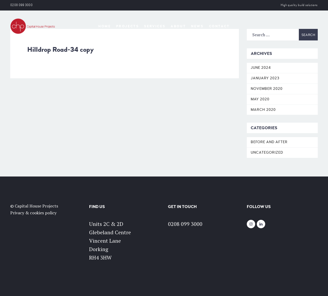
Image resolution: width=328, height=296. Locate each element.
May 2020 (260, 99)
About (178, 26)
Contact (219, 26)
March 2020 (263, 109)
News (197, 26)
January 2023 (265, 78)
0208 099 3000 (21, 5)
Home (104, 26)
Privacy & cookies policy (33, 213)
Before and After (269, 142)
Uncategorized (267, 152)
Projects (127, 26)
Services (154, 26)
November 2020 (267, 88)
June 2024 (261, 67)
